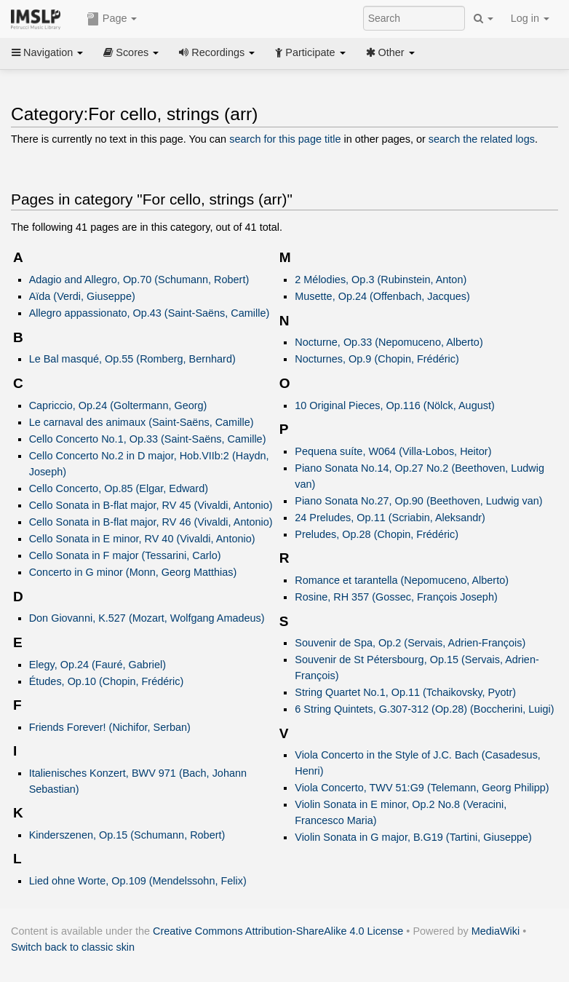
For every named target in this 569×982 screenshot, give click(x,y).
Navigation (47, 52)
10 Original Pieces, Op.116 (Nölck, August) (394, 405)
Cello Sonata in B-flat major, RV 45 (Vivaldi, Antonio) (151, 505)
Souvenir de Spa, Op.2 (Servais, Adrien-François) (410, 643)
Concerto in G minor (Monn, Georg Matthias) (133, 572)
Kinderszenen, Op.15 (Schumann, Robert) (127, 835)
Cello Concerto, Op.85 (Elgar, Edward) (118, 488)
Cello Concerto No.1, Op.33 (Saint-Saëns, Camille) (147, 439)
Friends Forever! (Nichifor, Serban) (110, 727)
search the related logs (482, 139)
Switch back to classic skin (73, 947)
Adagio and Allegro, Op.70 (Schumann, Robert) (139, 279)
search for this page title (285, 139)
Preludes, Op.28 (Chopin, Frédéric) (376, 534)
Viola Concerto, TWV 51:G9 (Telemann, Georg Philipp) (422, 787)
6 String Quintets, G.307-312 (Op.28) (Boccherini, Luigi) (424, 709)
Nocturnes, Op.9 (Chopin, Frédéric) (376, 359)
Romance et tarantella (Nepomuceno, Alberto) (402, 580)
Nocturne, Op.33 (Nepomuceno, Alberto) (388, 342)
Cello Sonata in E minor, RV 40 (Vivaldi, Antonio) (142, 539)
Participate (310, 52)
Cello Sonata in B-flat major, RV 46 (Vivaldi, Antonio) (151, 522)
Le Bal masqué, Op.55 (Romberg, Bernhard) (132, 359)
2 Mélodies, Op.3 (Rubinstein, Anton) (380, 279)
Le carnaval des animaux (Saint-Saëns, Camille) (141, 422)
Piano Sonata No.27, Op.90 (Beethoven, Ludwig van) (418, 501)
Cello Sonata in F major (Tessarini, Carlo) (125, 555)
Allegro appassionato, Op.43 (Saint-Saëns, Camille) (149, 313)
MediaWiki (495, 931)
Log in (530, 18)
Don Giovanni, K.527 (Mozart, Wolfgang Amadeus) (147, 618)
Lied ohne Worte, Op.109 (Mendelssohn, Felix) (138, 881)
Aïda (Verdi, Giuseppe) (82, 296)
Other (390, 52)
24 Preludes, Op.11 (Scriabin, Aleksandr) (390, 517)
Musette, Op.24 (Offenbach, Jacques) (382, 296)
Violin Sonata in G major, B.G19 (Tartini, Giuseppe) (413, 837)
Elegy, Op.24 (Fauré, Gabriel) (97, 664)
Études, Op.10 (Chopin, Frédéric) (106, 681)
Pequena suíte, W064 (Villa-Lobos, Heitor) (393, 451)
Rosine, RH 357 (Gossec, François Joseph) (396, 597)
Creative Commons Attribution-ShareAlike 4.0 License (278, 931)
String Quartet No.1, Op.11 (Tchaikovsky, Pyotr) (405, 692)
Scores (131, 52)
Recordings (217, 52)
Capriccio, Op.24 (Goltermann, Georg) (118, 405)
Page (112, 18)
